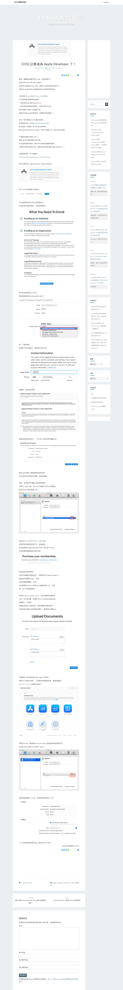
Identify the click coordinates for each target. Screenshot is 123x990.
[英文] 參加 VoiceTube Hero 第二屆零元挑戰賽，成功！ (31, 900)
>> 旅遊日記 (105, 2)
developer (60, 883)
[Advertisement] (33, 864)
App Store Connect (25, 684)
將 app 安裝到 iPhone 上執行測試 (36, 96)
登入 (92, 394)
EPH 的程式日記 (20, 2)
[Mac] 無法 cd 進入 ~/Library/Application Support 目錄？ (97, 132)
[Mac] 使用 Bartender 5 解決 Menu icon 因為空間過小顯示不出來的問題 (99, 208)
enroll (66, 883)
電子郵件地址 (23, 960)
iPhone (30, 883)
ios (70, 883)
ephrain (49, 68)
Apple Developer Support (32, 596)
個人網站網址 (23, 967)
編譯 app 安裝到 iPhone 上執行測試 (34, 541)
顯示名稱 (22, 952)
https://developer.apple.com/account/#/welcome (34, 157)
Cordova (24, 883)
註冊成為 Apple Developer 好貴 (39, 123)
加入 (73, 883)
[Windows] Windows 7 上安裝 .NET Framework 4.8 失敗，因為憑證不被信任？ (99, 256)
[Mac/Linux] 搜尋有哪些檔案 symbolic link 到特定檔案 (99, 122)
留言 (21, 926)
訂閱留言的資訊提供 (97, 402)
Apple (54, 883)
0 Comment (58, 68)
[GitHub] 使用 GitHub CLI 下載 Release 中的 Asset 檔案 (98, 154)
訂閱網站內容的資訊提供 (98, 398)
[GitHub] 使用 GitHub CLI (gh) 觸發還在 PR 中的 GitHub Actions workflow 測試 (99, 280)
